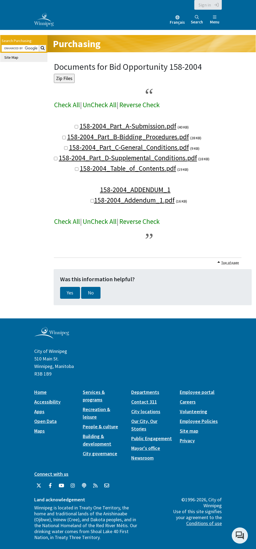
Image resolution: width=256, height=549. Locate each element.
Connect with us (51, 474)
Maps (39, 431)
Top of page (230, 262)
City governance (100, 453)
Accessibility (47, 402)
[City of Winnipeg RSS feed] (95, 485)
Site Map (11, 57)
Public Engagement (151, 438)
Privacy (187, 440)
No (91, 293)
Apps (39, 411)
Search (197, 20)
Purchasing (77, 44)
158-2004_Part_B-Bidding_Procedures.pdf (128, 137)
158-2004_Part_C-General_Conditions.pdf (129, 147)
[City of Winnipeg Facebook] (50, 485)
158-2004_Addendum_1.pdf (134, 200)
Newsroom (142, 458)
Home (40, 392)
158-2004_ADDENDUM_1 (135, 189)
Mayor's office (145, 448)
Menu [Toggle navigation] (214, 20)
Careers (188, 402)
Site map (189, 431)
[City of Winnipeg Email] (106, 485)
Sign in (205, 5)
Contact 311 (144, 402)
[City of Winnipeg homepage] (51, 337)
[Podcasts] (84, 485)
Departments (145, 392)
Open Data (45, 421)
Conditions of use (204, 523)
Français (177, 22)
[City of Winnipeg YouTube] (61, 485)
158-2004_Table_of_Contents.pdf (128, 168)
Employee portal (197, 392)
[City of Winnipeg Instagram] (72, 485)
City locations (145, 411)
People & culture (100, 426)
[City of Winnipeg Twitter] (38, 485)
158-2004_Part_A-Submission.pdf (127, 126)
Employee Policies (199, 421)
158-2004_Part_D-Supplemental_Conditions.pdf (128, 158)
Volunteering (193, 411)
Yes (70, 293)
